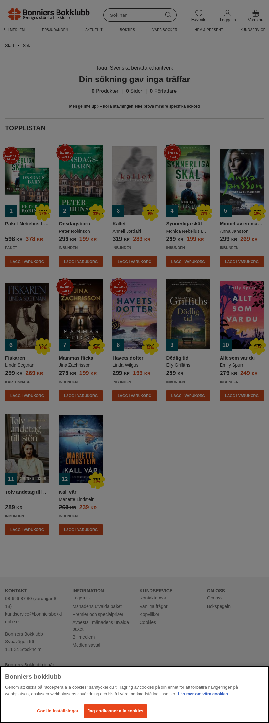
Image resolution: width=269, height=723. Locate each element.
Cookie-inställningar (57, 710)
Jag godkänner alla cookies (115, 710)
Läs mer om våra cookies (203, 693)
